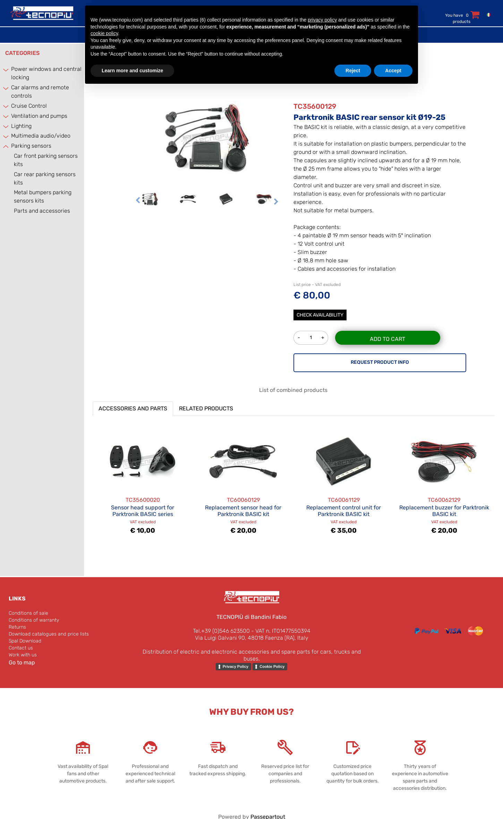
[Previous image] (138, 202)
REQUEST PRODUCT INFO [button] (380, 362)
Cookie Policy (271, 666)
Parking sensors (31, 145)
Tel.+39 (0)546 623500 (221, 631)
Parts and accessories (42, 210)
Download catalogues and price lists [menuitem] (49, 634)
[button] (207, 137)
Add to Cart (387, 339)
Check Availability (320, 315)
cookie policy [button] (104, 33)
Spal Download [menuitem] (25, 641)
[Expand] (6, 69)
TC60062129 (444, 500)
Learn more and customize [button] (132, 70)
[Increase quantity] (323, 338)
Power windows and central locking (46, 73)
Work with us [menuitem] (23, 655)
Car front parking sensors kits (46, 160)
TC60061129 (344, 500)
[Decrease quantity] (298, 338)
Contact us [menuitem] (21, 648)
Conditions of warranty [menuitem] (34, 620)
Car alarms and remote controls (40, 91)
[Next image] (276, 202)
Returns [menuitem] (17, 627)
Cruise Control (29, 106)
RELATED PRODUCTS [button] (206, 408)
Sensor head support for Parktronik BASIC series (142, 510)
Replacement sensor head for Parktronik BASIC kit (243, 510)
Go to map (22, 662)
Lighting (21, 126)
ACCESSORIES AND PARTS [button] (133, 408)
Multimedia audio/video (40, 135)
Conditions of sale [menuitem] (28, 613)
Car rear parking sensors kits (45, 178)
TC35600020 (143, 500)
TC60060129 (243, 500)
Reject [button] (353, 70)
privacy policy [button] (322, 20)
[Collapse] (6, 146)
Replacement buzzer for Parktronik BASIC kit (444, 510)
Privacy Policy (236, 666)
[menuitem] (487, 14)
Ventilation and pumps (39, 116)
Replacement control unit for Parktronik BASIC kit (343, 510)
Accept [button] (393, 70)
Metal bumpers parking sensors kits (42, 196)
